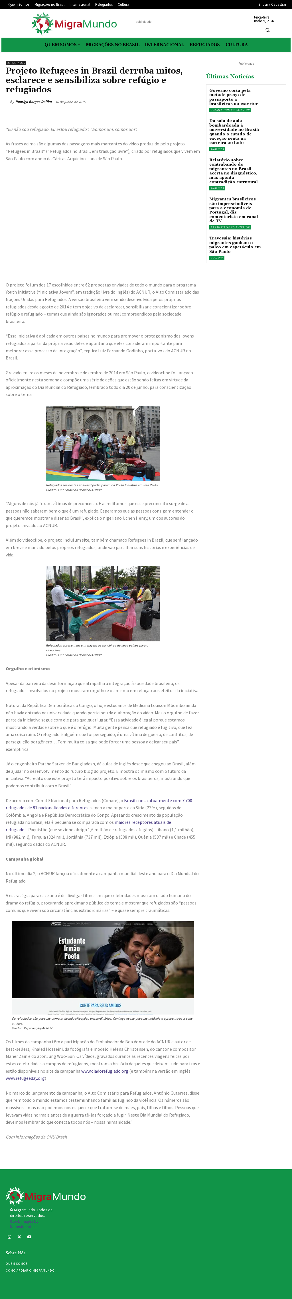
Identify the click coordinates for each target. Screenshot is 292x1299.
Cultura (216, 258)
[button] (267, 30)
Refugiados (16, 63)
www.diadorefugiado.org (104, 1071)
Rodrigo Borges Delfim (33, 101)
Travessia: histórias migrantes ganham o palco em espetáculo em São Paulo (235, 245)
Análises (217, 149)
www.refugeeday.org (25, 1078)
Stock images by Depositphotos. (24, 1224)
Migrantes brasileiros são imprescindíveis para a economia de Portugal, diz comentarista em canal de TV (233, 210)
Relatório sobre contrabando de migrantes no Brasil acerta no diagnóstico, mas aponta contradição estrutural (233, 171)
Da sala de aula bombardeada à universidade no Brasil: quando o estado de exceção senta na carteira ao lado (234, 131)
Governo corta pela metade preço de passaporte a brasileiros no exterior (233, 97)
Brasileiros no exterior (230, 110)
